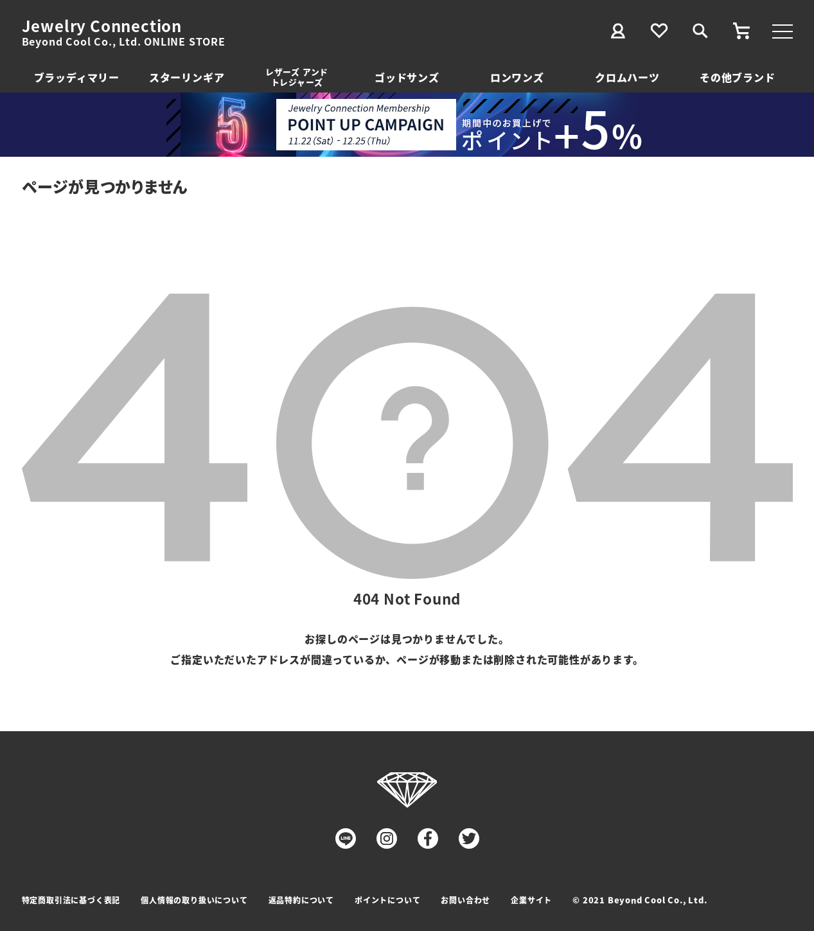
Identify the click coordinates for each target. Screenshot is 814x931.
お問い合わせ (465, 899)
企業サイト (531, 899)
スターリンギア (187, 77)
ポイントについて (387, 899)
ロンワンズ (517, 77)
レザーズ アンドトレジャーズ (296, 77)
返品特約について (301, 899)
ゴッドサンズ (407, 77)
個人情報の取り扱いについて (194, 899)
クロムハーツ (627, 77)
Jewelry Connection (102, 26)
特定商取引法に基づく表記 (71, 899)
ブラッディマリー (76, 77)
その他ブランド (737, 77)
